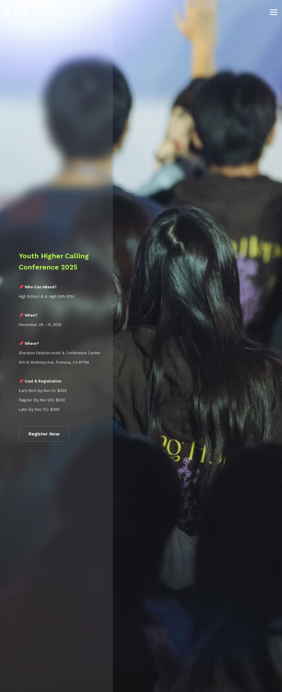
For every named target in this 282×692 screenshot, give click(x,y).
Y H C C (22, 12)
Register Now (44, 434)
